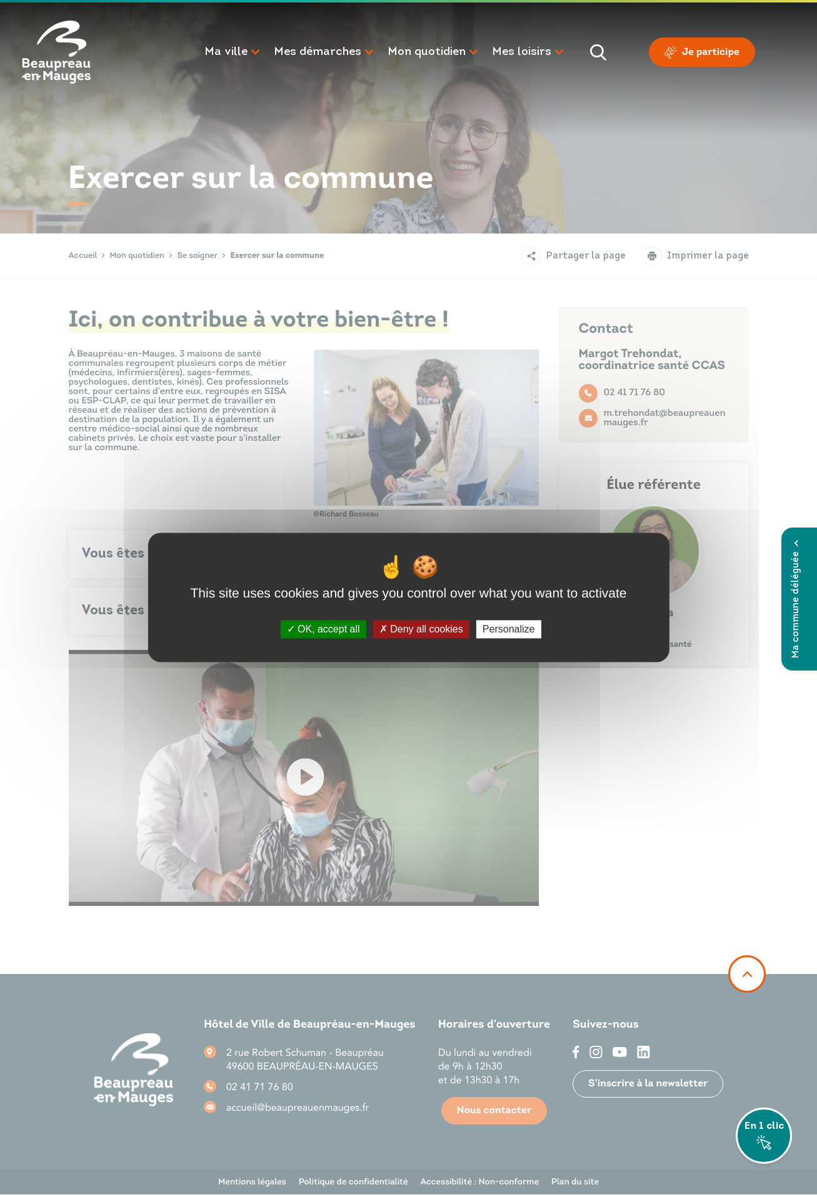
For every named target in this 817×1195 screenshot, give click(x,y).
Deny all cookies (421, 629)
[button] (232, 52)
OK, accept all (323, 629)
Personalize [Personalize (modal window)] (509, 629)
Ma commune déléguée (796, 599)
